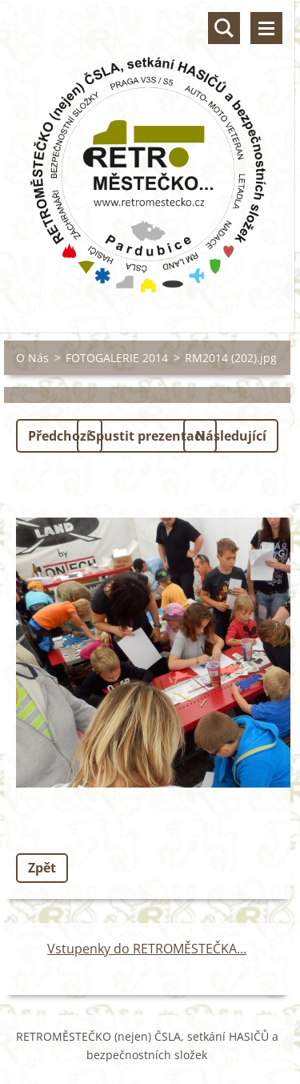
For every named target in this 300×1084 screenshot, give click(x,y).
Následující (230, 436)
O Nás (32, 357)
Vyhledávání (224, 28)
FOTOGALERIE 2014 (117, 357)
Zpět (42, 867)
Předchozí (59, 436)
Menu (266, 28)
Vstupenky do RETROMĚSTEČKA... (146, 948)
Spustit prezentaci (147, 436)
